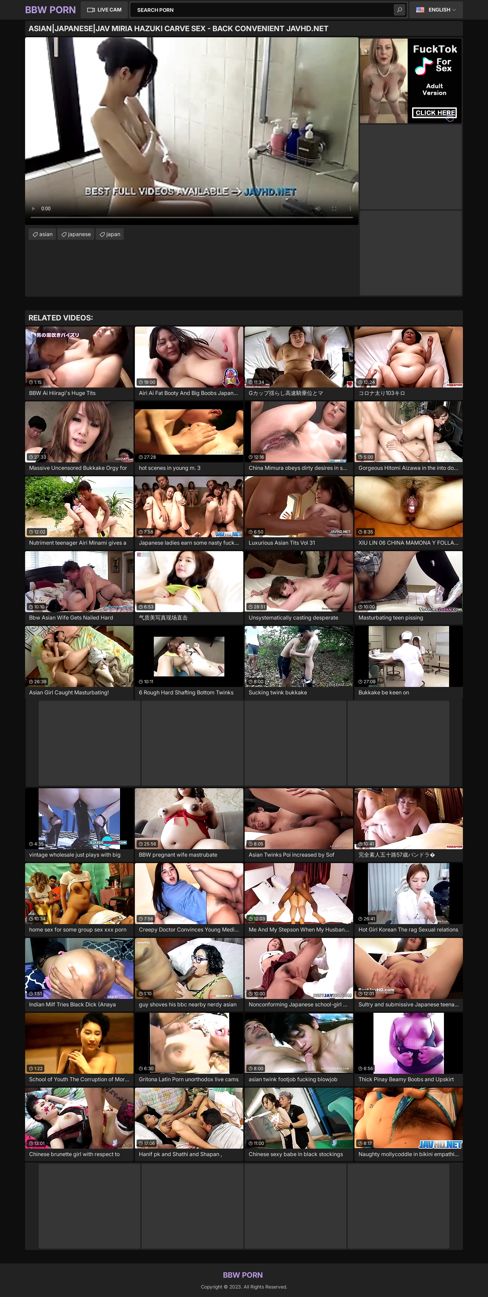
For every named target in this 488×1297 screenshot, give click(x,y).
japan (113, 234)
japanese (79, 234)
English (439, 9)
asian (46, 234)
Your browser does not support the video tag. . (192, 131)
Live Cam (110, 9)
